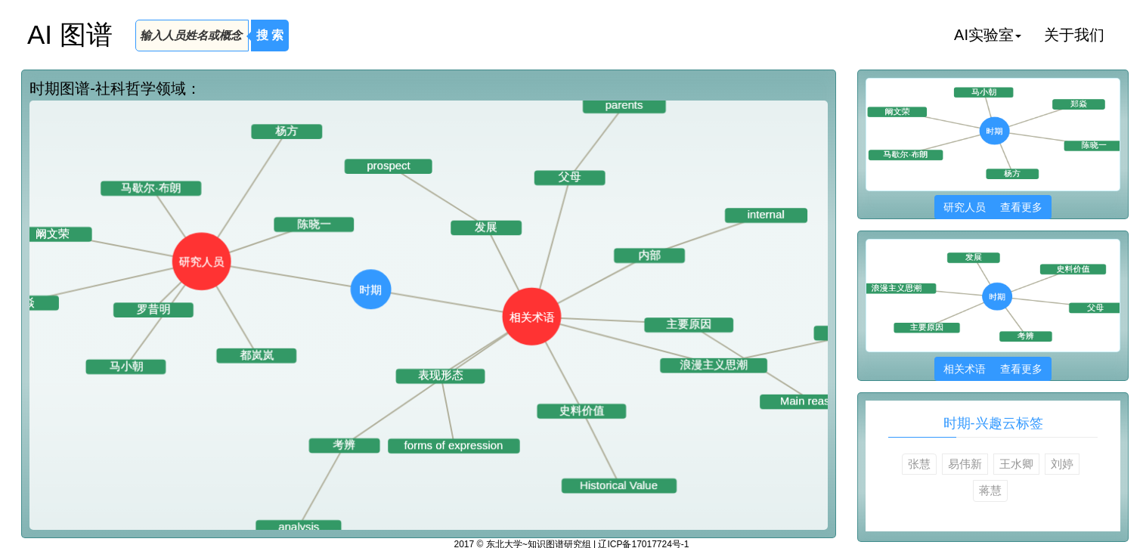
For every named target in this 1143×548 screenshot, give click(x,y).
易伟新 (965, 463)
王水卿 (1016, 463)
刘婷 (1062, 463)
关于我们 (1074, 34)
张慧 (919, 463)
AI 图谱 (70, 34)
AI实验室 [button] (987, 34)
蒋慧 (990, 490)
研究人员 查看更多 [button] (992, 207)
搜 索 (269, 35)
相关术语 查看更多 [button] (992, 369)
